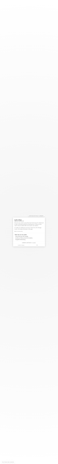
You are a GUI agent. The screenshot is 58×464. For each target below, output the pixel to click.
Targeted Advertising (20, 239)
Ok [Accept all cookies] (37, 245)
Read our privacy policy (18, 231)
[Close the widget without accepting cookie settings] (36, 216)
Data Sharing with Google (21, 236)
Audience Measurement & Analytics (24, 238)
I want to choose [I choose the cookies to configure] (21, 245)
